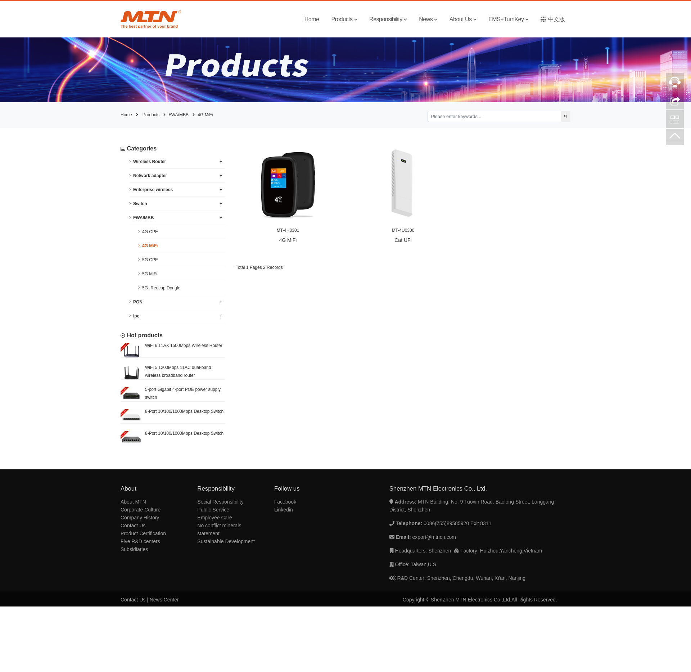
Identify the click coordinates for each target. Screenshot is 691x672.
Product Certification (143, 533)
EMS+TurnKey (508, 19)
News (428, 19)
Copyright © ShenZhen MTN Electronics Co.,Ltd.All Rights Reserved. (480, 600)
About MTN (133, 502)
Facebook (285, 502)
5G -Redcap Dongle (161, 287)
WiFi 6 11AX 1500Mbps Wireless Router (183, 345)
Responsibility (388, 19)
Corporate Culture (141, 510)
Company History (140, 517)
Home (311, 19)
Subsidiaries (134, 549)
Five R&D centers (140, 541)
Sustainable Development (226, 541)
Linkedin (283, 510)
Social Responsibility (220, 502)
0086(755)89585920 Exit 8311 (457, 523)
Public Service (213, 510)
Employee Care (214, 517)
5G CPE (150, 259)
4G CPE (150, 231)
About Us (463, 19)
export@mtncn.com (434, 537)
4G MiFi (205, 114)
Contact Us (133, 525)
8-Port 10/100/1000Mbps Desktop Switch (184, 411)
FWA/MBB (178, 114)
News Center (164, 600)
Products (344, 19)
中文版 (553, 19)
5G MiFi (149, 273)
